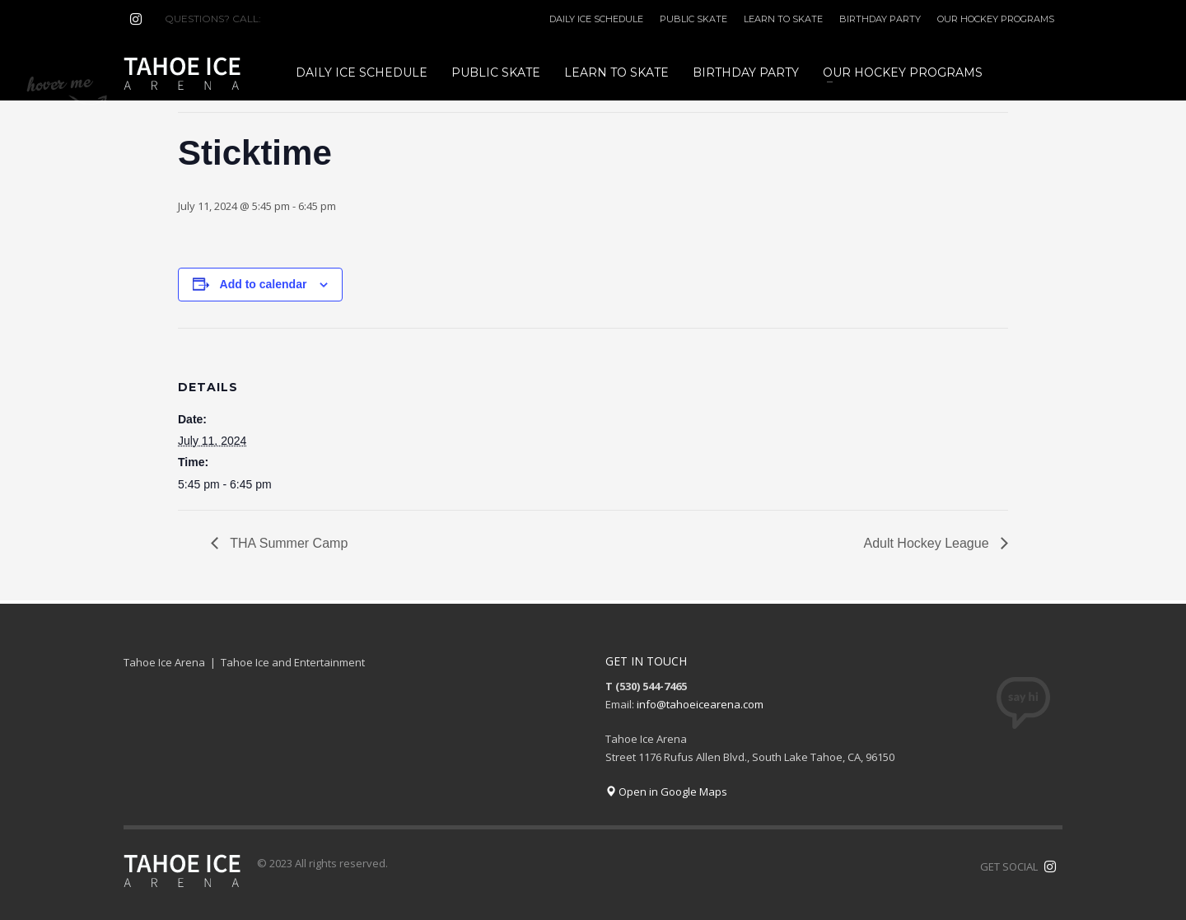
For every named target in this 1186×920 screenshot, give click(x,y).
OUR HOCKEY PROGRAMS (995, 19)
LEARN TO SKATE (783, 19)
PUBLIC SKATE (693, 19)
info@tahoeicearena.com (700, 704)
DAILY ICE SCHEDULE (596, 19)
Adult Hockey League (927, 543)
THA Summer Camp (287, 543)
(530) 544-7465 (303, 18)
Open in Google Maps (666, 791)
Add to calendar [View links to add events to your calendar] (263, 284)
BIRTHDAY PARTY (880, 19)
